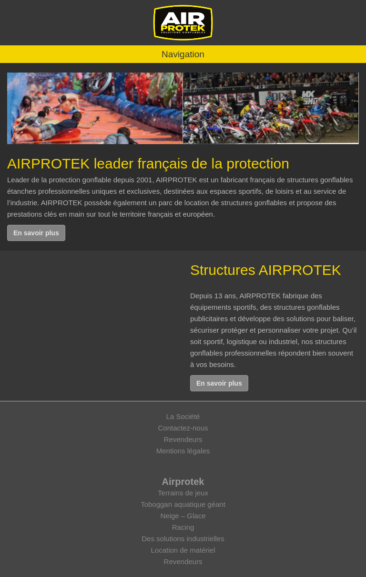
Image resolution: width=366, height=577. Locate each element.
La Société (183, 416)
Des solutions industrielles (183, 539)
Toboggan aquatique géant (183, 504)
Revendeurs (183, 439)
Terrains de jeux (183, 493)
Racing (183, 527)
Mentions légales (183, 451)
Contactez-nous (183, 428)
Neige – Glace (182, 516)
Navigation (183, 54)
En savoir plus (36, 233)
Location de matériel (183, 550)
